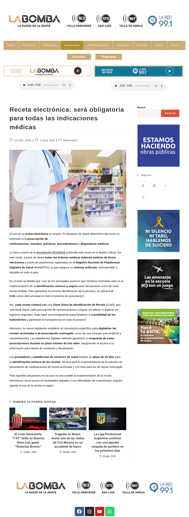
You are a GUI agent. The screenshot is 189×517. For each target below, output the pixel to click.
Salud (159, 45)
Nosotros (77, 56)
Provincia (28, 45)
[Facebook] (154, 185)
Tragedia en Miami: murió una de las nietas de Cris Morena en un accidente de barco (67, 439)
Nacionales (72, 45)
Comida (142, 45)
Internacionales (98, 45)
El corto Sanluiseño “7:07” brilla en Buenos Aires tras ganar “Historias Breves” (28, 439)
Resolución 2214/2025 (51, 251)
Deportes (123, 45)
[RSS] (143, 196)
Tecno (175, 45)
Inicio (11, 45)
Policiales (50, 45)
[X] (143, 185)
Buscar (142, 106)
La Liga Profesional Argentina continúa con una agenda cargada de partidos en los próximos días (107, 441)
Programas (110, 56)
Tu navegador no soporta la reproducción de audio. (47, 84)
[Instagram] (166, 185)
